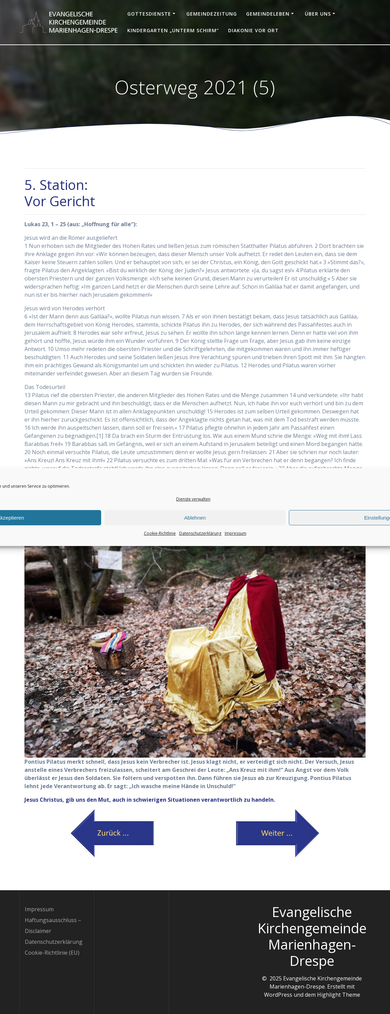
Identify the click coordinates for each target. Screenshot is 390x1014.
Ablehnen (195, 528)
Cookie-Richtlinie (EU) (52, 952)
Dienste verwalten (193, 510)
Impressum (235, 544)
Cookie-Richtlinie (160, 544)
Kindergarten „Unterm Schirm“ (173, 30)
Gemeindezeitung (211, 14)
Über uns (318, 14)
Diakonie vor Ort (253, 30)
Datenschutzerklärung (200, 544)
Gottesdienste (149, 14)
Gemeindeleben (268, 14)
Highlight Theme (338, 994)
